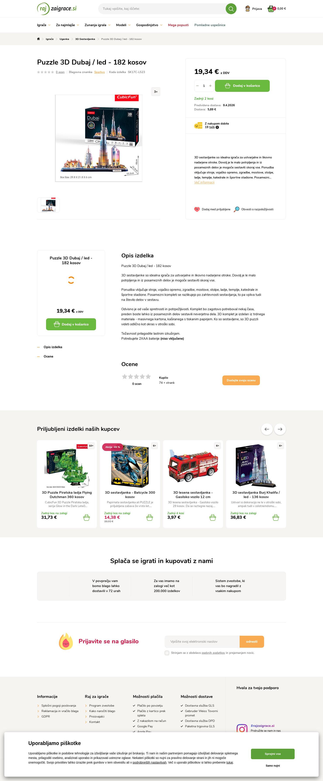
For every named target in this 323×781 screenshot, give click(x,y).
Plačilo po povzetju (150, 706)
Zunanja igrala (97, 25)
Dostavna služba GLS (199, 706)
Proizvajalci (96, 716)
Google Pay (145, 726)
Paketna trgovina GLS (200, 726)
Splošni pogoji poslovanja (58, 706)
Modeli (123, 25)
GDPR (45, 716)
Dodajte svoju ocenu (241, 380)
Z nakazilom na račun (151, 721)
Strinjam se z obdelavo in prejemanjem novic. (212, 653)
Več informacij (204, 182)
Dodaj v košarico (242, 85)
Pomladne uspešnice (209, 25)
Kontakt (94, 722)
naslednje (280, 429)
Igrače (43, 25)
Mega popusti (178, 25)
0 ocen (60, 72)
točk (212, 127)
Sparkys (99, 72)
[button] (211, 86)
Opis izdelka (53, 347)
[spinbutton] (204, 86)
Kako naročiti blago (102, 711)
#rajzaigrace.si (262, 726)
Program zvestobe (101, 706)
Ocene (48, 356)
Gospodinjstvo (149, 25)
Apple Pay (144, 732)
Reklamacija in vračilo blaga (59, 711)
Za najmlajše (67, 25)
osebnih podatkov (213, 653)
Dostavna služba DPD (200, 721)
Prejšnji (267, 429)
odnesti (252, 641)
